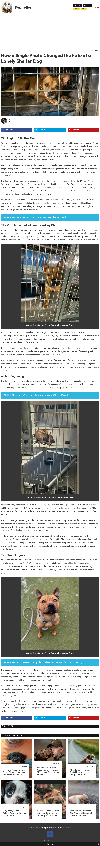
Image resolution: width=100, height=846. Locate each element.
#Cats (84, 9)
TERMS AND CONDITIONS (36, 828)
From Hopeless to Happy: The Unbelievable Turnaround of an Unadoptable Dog (49, 662)
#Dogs (76, 9)
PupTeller (23, 7)
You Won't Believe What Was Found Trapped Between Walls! (41, 217)
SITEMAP (61, 828)
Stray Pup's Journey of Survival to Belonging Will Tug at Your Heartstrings (46, 395)
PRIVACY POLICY (51, 828)
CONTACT (69, 828)
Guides (87, 5)
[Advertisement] (50, 30)
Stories (77, 5)
